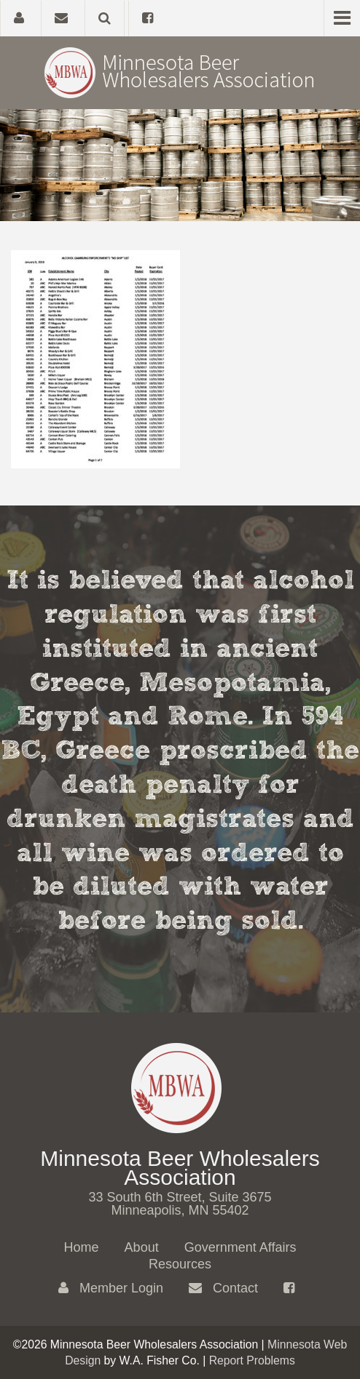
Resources (180, 1264)
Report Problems (252, 1360)
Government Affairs (240, 1247)
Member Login (110, 1288)
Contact (223, 1288)
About (142, 1247)
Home (81, 1247)
